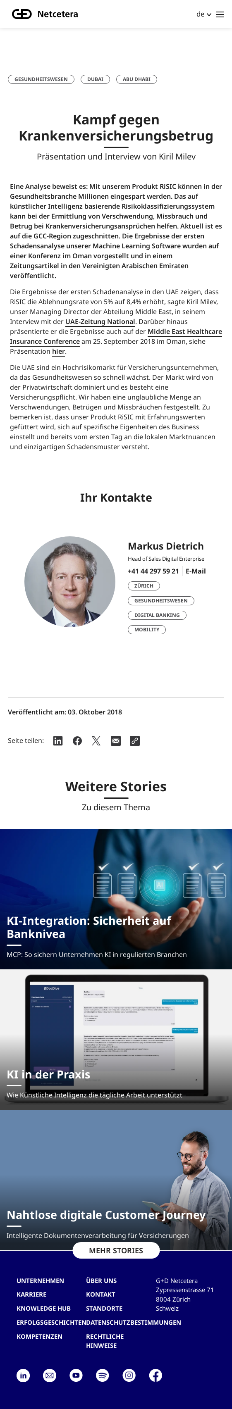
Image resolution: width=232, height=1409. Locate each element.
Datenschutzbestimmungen (133, 1322)
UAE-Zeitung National (100, 321)
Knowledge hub (44, 1308)
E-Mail (196, 571)
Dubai (95, 79)
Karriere (31, 1294)
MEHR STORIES (116, 1250)
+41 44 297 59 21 (153, 571)
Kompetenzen (39, 1336)
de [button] (200, 14)
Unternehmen (40, 1280)
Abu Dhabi (137, 79)
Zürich (143, 585)
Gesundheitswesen (41, 79)
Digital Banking (157, 615)
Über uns (101, 1280)
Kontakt (100, 1294)
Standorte (104, 1308)
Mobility (146, 629)
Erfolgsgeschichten (51, 1322)
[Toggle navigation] (220, 14)
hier (58, 351)
